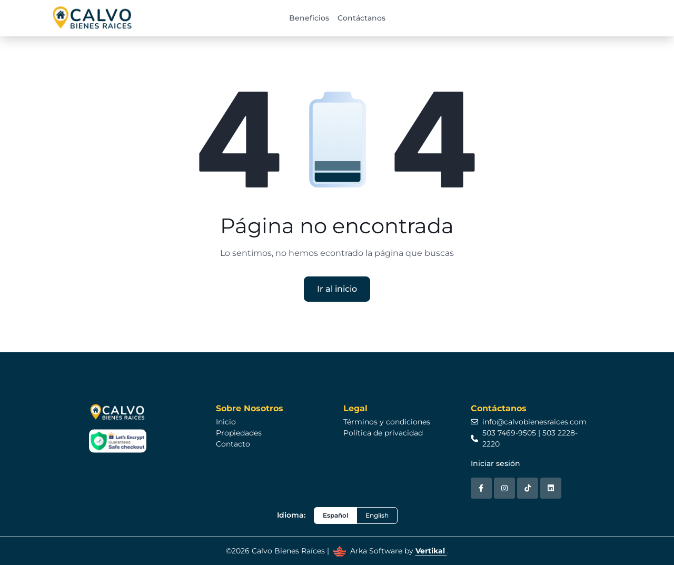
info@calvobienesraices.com (529, 422)
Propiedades (239, 433)
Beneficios (309, 18)
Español (335, 515)
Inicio (226, 422)
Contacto (233, 444)
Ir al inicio (337, 289)
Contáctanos (361, 18)
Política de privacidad (383, 433)
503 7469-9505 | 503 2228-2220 (524, 438)
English (377, 515)
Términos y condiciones (386, 422)
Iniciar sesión (495, 463)
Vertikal (431, 551)
